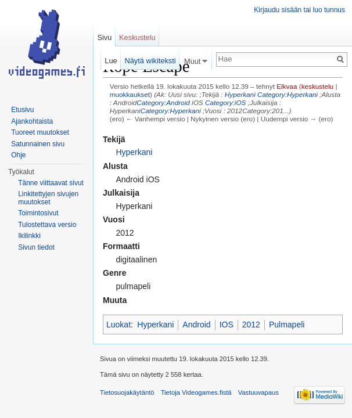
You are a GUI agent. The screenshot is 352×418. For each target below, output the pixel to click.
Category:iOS (225, 102)
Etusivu (22, 110)
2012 (251, 324)
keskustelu (317, 86)
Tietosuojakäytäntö (127, 392)
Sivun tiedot (36, 247)
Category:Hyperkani (287, 94)
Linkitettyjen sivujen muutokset (48, 198)
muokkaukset (130, 94)
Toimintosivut (38, 213)
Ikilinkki (29, 236)
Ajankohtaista (32, 121)
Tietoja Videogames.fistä (196, 392)
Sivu (104, 37)
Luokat (118, 324)
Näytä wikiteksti (149, 60)
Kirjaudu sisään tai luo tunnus (299, 10)
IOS (227, 324)
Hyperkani (240, 94)
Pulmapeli (286, 324)
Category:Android (163, 102)
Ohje (18, 155)
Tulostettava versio (47, 225)
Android (196, 324)
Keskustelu (137, 37)
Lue (111, 60)
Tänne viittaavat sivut (51, 183)
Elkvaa (286, 86)
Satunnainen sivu (37, 144)
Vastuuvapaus (258, 392)
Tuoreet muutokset (40, 132)
